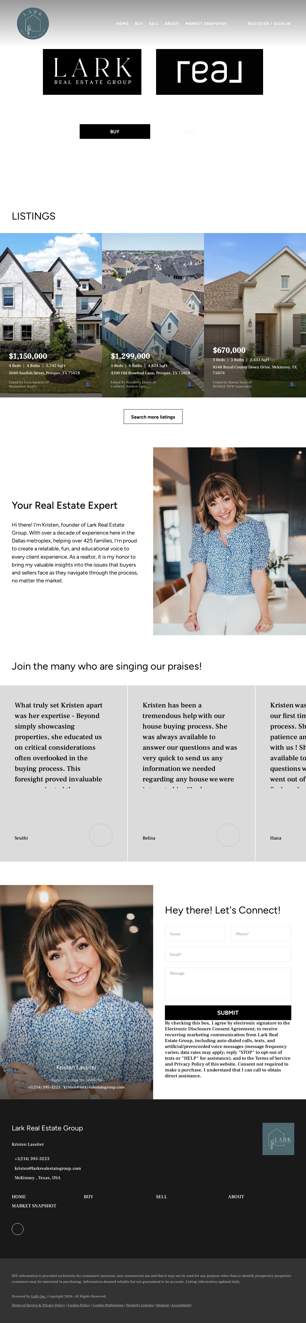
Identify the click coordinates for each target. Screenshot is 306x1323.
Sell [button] (154, 23)
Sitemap (162, 1305)
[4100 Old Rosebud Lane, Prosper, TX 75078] (153, 315)
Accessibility (181, 1305)
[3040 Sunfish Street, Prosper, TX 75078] (51, 315)
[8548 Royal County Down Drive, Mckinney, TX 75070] (255, 315)
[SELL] (191, 131)
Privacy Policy (189, 1064)
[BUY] (115, 131)
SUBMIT (228, 1012)
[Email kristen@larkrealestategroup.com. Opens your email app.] (46, 1168)
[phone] (261, 933)
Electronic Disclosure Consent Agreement (209, 1029)
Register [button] (258, 23)
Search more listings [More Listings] (153, 417)
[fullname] (195, 933)
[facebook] (18, 1229)
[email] (228, 954)
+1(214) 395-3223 (44, 1087)
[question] (228, 984)
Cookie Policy (79, 1305)
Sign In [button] (282, 23)
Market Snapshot (206, 23)
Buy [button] (139, 23)
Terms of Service (272, 1058)
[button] (33, 23)
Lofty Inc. (38, 1296)
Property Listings (139, 1305)
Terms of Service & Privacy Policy (38, 1305)
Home (122, 23)
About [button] (172, 23)
